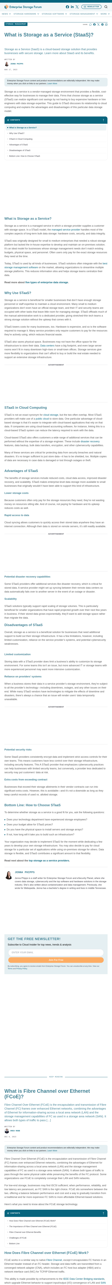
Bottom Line (14, 1243)
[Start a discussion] (90, 24)
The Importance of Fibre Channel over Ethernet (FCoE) (32, 1226)
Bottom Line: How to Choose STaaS (24, 156)
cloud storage (50, 414)
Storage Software (54, 14)
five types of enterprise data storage (46, 282)
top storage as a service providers (49, 860)
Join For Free (56, 960)
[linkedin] (72, 6)
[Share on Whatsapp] (106, 24)
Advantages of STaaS (18, 145)
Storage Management (84, 14)
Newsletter (91, 7)
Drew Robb (12, 1131)
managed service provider (66, 229)
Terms (10, 969)
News (6, 14)
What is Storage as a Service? (23, 127)
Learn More (52, 83)
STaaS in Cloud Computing (20, 139)
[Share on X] (98, 24)
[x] (77, 6)
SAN (103, 1282)
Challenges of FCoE (17, 1238)
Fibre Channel (54, 1260)
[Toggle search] (106, 6)
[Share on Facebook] (94, 24)
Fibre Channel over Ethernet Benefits (25, 1232)
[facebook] (67, 6)
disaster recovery (90, 441)
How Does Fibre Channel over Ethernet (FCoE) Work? (32, 1221)
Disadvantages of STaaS (19, 150)
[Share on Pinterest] (102, 24)
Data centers (47, 345)
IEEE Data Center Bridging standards (83, 1279)
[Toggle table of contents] (56, 120)
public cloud (42, 418)
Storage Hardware (26, 14)
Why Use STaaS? (16, 133)
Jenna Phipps (13, 63)
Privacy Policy (21, 969)
